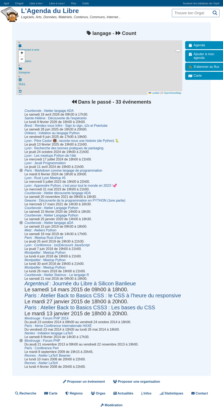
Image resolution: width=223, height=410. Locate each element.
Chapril (19, 3)
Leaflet (156, 93)
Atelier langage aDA (48, 223)
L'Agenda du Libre (50, 10)
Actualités (123, 393)
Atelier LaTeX (41, 363)
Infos (146, 393)
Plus (73, 3)
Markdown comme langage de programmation (63, 170)
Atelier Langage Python (51, 208)
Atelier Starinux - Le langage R (56, 275)
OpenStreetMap (174, 93)
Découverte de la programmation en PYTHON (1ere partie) (74, 200)
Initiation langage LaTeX (48, 333)
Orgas (98, 393)
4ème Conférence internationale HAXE (58, 326)
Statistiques (171, 393)
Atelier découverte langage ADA (57, 193)
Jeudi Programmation (45, 163)
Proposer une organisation (136, 381)
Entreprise (101, 72)
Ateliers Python (40, 230)
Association (101, 60)
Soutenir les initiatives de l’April (201, 3)
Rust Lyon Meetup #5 (45, 178)
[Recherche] (215, 13)
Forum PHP (42, 340)
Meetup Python (45, 252)
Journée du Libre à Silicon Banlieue (80, 283)
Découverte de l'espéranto (55, 118)
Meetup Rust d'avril (43, 237)
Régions (74, 393)
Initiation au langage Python (51, 133)
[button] (22, 53)
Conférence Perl (41, 348)
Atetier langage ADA (49, 110)
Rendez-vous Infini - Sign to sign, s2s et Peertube (66, 125)
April (6, 3)
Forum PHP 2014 (46, 318)
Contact (199, 393)
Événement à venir (101, 48)
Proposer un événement (84, 381)
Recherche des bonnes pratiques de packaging (63, 148)
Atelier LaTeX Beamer (47, 355)
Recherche (25, 393)
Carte (50, 393)
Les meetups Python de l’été (50, 155)
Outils (85, 3)
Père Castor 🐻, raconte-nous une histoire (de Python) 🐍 (71, 140)
